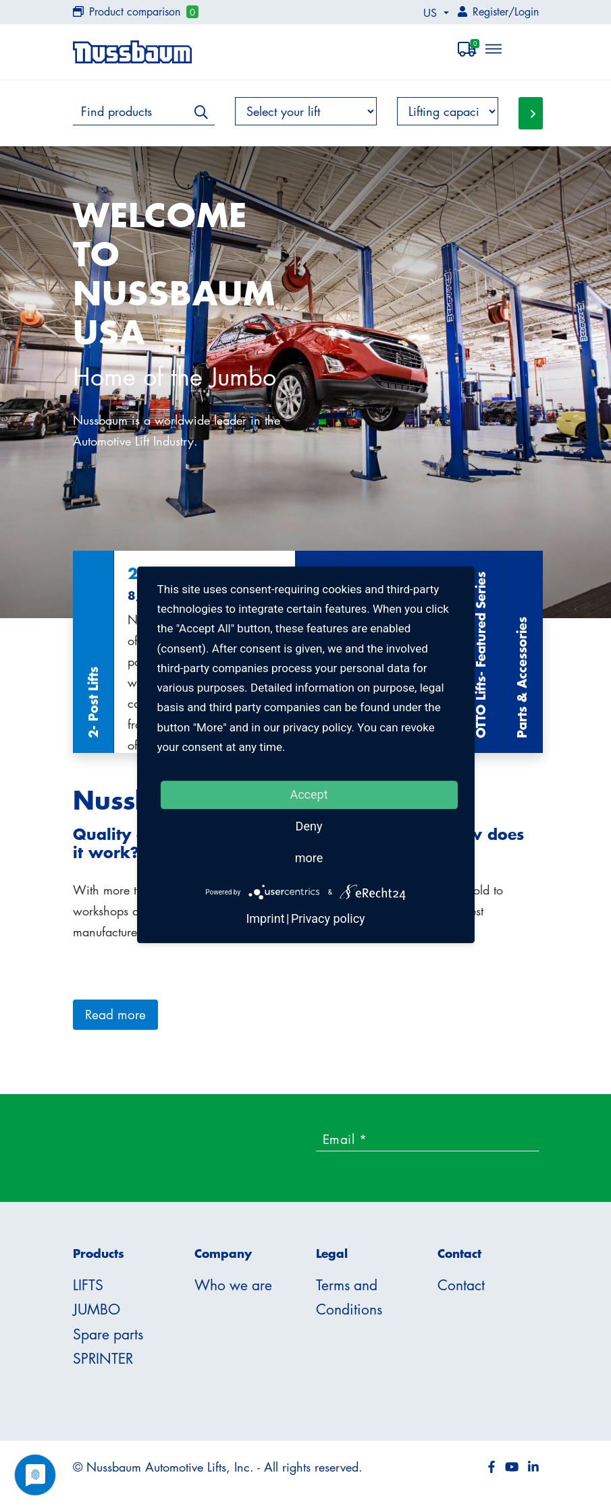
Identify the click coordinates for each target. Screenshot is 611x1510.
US (431, 12)
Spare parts (108, 1334)
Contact (461, 1284)
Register (490, 11)
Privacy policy (328, 919)
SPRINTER (103, 1358)
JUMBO (96, 1309)
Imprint (265, 919)
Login (526, 11)
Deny (309, 826)
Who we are (233, 1284)
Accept (308, 794)
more (309, 858)
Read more (115, 1014)
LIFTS (88, 1284)
